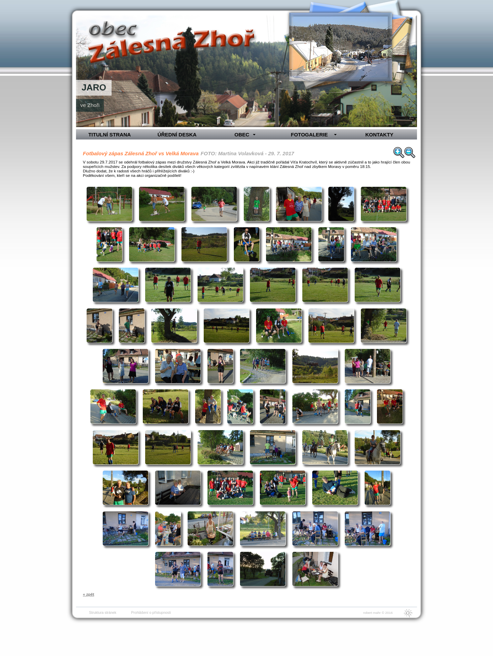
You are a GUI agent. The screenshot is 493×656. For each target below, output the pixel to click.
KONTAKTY (379, 134)
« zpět (88, 594)
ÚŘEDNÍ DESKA (177, 134)
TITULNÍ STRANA (109, 134)
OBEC (242, 134)
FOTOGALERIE (309, 134)
